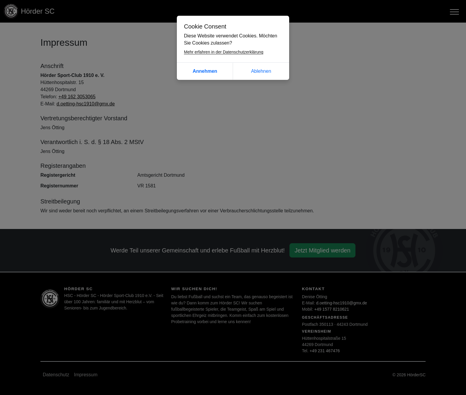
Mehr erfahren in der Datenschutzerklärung (223, 52)
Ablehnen (261, 71)
